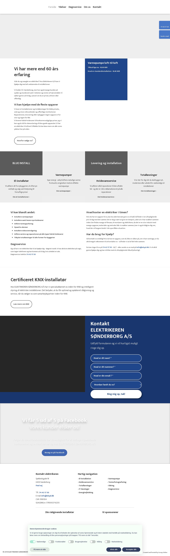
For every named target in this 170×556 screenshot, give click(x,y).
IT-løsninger (84, 489)
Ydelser (62, 7)
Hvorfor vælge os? (25, 140)
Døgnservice (75, 7)
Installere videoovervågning (25, 230)
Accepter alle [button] (131, 549)
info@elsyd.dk (143, 247)
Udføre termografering (23, 223)
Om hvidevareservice (106, 196)
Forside (52, 7)
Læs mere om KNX (21, 304)
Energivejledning (86, 492)
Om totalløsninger (148, 190)
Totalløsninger (85, 485)
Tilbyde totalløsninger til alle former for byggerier (34, 237)
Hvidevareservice (86, 482)
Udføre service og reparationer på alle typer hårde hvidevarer (38, 234)
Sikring (111, 485)
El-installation (85, 478)
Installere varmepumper (23, 216)
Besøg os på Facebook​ (54, 452)
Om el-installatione (20, 196)
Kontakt (97, 7)
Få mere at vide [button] (40, 549)
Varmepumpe (114, 478)
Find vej (39, 485)
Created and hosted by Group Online (155, 552)
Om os (87, 7)
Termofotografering (117, 482)
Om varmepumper (63, 190)
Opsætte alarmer (21, 227)
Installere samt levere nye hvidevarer (29, 220)
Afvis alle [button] (113, 549)
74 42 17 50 (31, 254)
